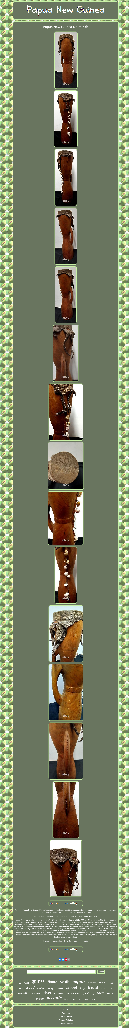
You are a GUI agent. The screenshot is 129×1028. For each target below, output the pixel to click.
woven (93, 999)
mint (87, 999)
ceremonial (73, 993)
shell (100, 993)
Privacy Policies (66, 1020)
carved (71, 987)
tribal (93, 987)
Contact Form (66, 1016)
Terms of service (66, 1024)
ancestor (35, 993)
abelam (110, 993)
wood (30, 987)
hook (80, 1000)
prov (74, 999)
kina (21, 989)
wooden (59, 988)
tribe (66, 999)
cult (111, 983)
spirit (85, 993)
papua (79, 981)
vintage (59, 993)
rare (93, 994)
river (47, 992)
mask (22, 992)
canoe (103, 989)
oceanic (54, 997)
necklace (102, 982)
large (82, 988)
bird (20, 983)
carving (50, 989)
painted (92, 982)
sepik (65, 981)
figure (52, 982)
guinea (38, 981)
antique (40, 998)
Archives (66, 1013)
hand (26, 983)
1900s (110, 989)
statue (41, 988)
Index (65, 1009)
